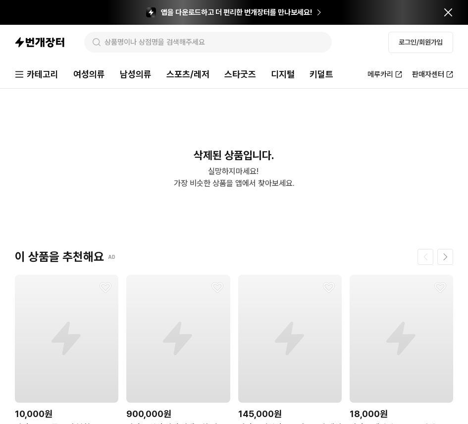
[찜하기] (105, 288)
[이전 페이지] (425, 257)
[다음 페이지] (445, 257)
